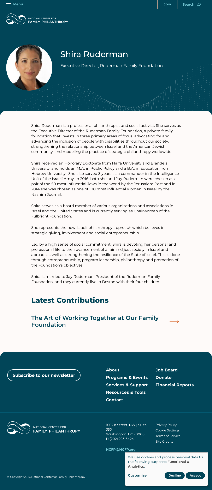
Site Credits (164, 441)
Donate (163, 377)
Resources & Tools (126, 392)
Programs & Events (127, 377)
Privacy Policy (166, 425)
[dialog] (166, 469)
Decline (175, 475)
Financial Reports (174, 384)
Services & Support (127, 384)
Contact (114, 399)
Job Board (166, 370)
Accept (195, 475)
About (112, 370)
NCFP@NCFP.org (121, 450)
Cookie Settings (167, 430)
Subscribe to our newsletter (44, 375)
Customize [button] (137, 475)
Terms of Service (168, 436)
